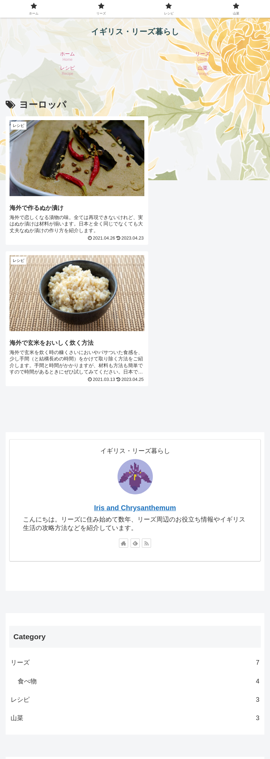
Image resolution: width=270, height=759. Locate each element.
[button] (253, 634)
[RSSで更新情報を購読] (146, 399)
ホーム (48, 726)
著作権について (199, 736)
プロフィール (135, 726)
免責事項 (70, 736)
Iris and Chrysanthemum (135, 364)
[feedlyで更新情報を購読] (135, 399)
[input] (135, 634)
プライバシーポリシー (221, 726)
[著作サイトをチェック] (123, 399)
